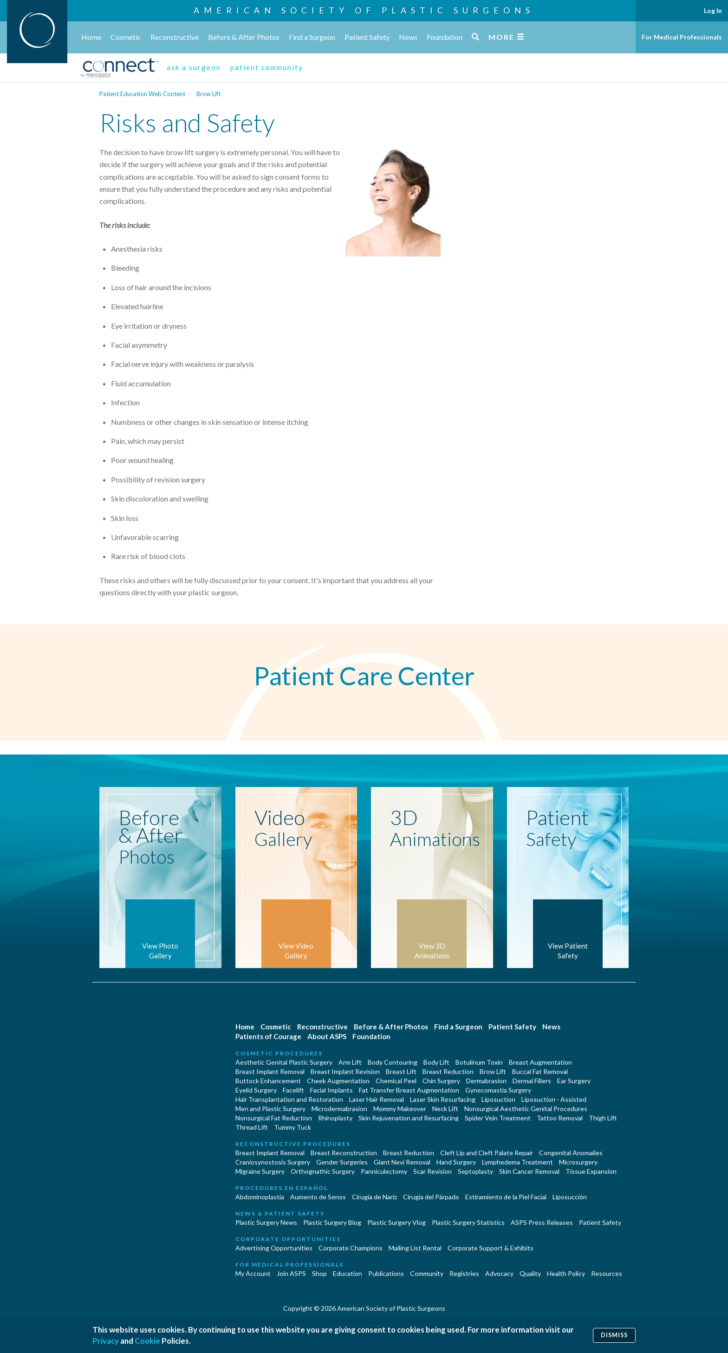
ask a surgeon (194, 67)
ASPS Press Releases (542, 1222)
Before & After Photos (244, 37)
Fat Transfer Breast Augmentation (409, 1090)
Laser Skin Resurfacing (442, 1099)
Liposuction (498, 1099)
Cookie (147, 1341)
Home (91, 37)
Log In (713, 10)
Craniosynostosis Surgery (272, 1162)
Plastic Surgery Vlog (396, 1222)
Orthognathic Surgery (323, 1171)
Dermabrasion (486, 1081)
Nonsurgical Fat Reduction (273, 1118)
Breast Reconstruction (344, 1153)
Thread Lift (251, 1127)
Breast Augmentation (540, 1062)
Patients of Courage (268, 1036)
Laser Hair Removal (376, 1099)
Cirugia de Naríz (374, 1197)
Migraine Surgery (260, 1171)
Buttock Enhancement (268, 1081)
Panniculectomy (384, 1171)
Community (426, 1273)
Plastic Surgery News (266, 1222)
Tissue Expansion (591, 1171)
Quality (530, 1273)
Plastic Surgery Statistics (468, 1222)
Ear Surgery (574, 1081)
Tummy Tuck (292, 1127)
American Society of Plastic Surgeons (364, 10)
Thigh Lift (603, 1118)
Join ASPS (291, 1273)
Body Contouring (392, 1062)
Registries (464, 1273)
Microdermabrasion (339, 1108)
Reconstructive (174, 37)
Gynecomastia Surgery (498, 1090)
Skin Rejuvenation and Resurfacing (408, 1118)
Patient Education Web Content (142, 94)
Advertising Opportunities (273, 1248)
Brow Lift (208, 94)
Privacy (105, 1341)
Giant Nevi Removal (402, 1162)
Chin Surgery (441, 1081)
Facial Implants (331, 1090)
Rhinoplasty (335, 1118)
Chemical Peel (396, 1081)
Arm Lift (350, 1062)
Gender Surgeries (342, 1162)
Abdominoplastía (259, 1197)
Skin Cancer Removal (529, 1171)
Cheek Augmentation (338, 1081)
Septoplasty (475, 1171)
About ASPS (326, 1036)
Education (347, 1273)
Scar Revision (432, 1171)
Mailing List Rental (415, 1248)
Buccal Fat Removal (540, 1071)
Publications (386, 1273)
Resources (606, 1273)
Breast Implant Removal (270, 1071)
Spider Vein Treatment (498, 1118)
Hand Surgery (456, 1162)
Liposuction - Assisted (553, 1099)
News (408, 37)
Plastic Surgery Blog (332, 1222)
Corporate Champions (350, 1248)
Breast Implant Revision (345, 1071)
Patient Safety (367, 37)
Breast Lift (401, 1071)
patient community (266, 67)
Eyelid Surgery (256, 1090)
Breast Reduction (448, 1071)
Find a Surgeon (312, 37)
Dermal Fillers (532, 1081)
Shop (319, 1273)
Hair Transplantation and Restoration (289, 1099)
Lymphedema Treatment (517, 1162)
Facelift (293, 1090)
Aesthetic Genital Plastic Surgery (283, 1062)
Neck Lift (445, 1108)
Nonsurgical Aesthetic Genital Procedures (525, 1108)
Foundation (444, 37)
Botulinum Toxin (479, 1062)
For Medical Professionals (682, 37)
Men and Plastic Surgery (270, 1108)
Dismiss (614, 1335)
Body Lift (436, 1062)
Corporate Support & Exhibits (490, 1248)
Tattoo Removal (560, 1118)
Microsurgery (578, 1162)
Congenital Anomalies (571, 1153)
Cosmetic (125, 37)
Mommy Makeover (399, 1108)
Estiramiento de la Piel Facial (505, 1197)
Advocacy (499, 1273)
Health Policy (566, 1273)
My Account (253, 1273)
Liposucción (569, 1197)
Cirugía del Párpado (431, 1197)
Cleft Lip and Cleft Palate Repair (486, 1153)
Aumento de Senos (318, 1197)
